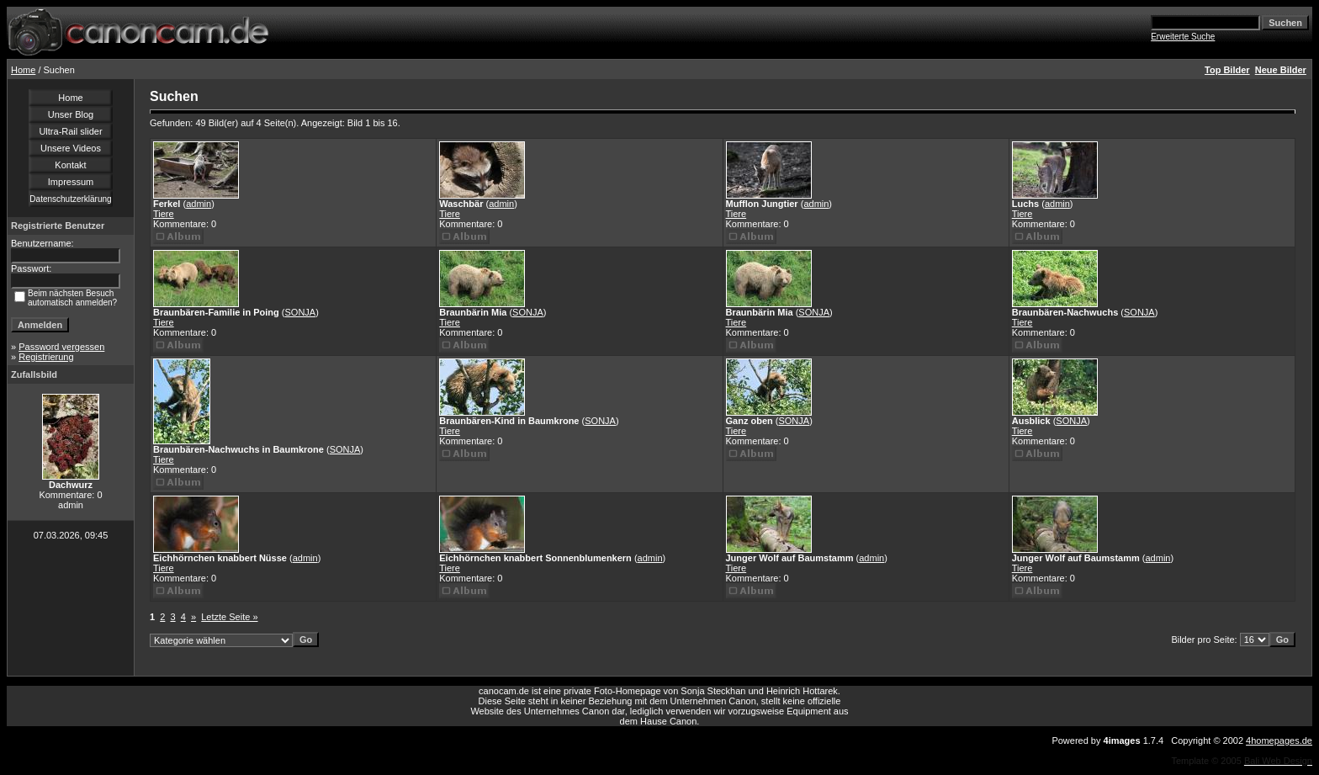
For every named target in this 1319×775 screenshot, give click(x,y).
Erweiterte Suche (1183, 36)
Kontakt (70, 165)
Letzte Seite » (229, 617)
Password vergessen (61, 347)
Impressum (70, 182)
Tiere (163, 214)
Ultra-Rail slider (70, 131)
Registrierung (46, 357)
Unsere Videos (70, 148)
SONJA (299, 312)
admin (198, 204)
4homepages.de (1279, 740)
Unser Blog (70, 114)
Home (23, 70)
